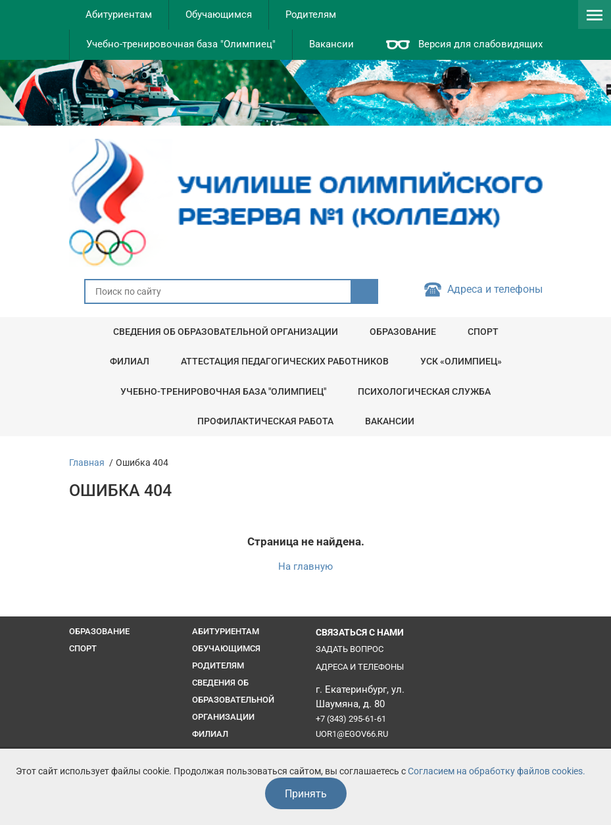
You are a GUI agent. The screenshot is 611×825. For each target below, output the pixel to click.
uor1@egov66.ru (352, 734)
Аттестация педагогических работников (285, 361)
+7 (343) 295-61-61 (351, 719)
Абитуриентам (119, 14)
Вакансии (331, 44)
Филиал (129, 361)
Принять (306, 794)
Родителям (310, 14)
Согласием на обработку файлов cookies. (496, 771)
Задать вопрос (349, 649)
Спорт (483, 331)
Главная (87, 462)
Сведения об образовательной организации (225, 331)
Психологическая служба (424, 391)
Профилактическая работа (265, 421)
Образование (403, 331)
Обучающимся (218, 14)
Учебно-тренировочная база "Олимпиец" (181, 44)
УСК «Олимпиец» (461, 361)
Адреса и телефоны (495, 289)
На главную (305, 566)
